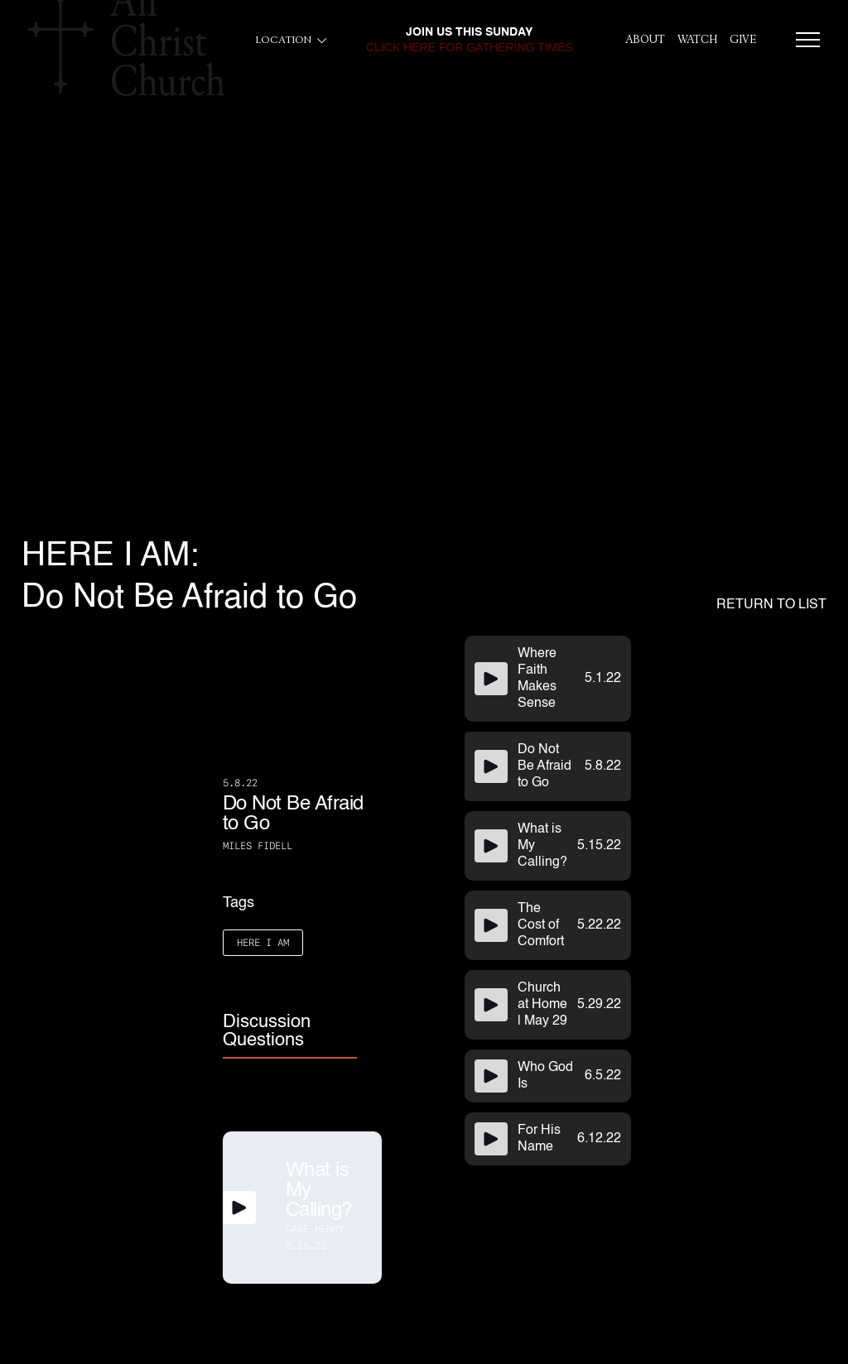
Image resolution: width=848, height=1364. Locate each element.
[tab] (290, 1032)
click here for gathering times (469, 47)
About (645, 40)
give (743, 40)
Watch (697, 40)
